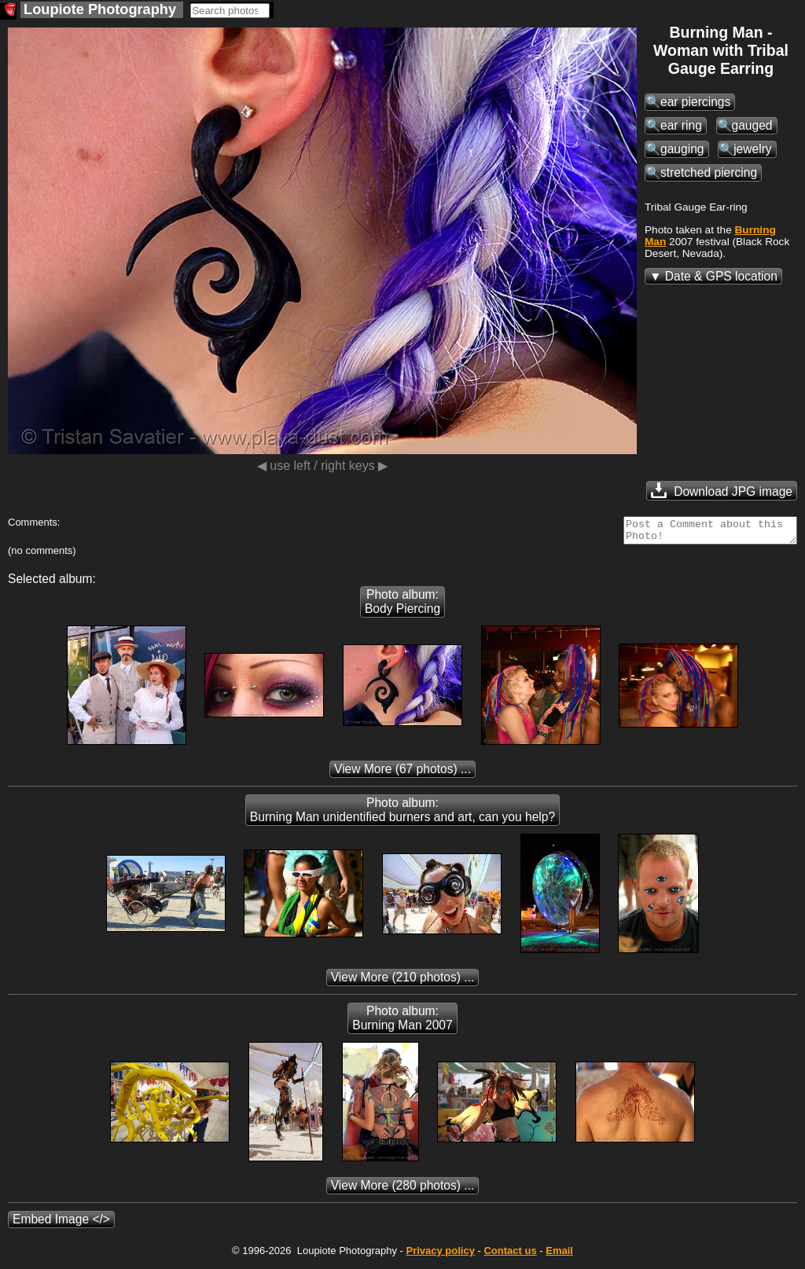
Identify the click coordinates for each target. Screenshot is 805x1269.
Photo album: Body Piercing (402, 606)
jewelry (752, 149)
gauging (682, 149)
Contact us (509, 1255)
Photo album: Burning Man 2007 (402, 1022)
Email (559, 1255)
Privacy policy (440, 1255)
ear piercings (695, 101)
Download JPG (721, 490)
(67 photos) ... (402, 773)
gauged (752, 125)
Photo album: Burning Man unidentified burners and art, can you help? (402, 814)
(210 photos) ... (403, 981)
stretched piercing (708, 172)
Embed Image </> (61, 1223)
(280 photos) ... (403, 1190)
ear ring (681, 125)
